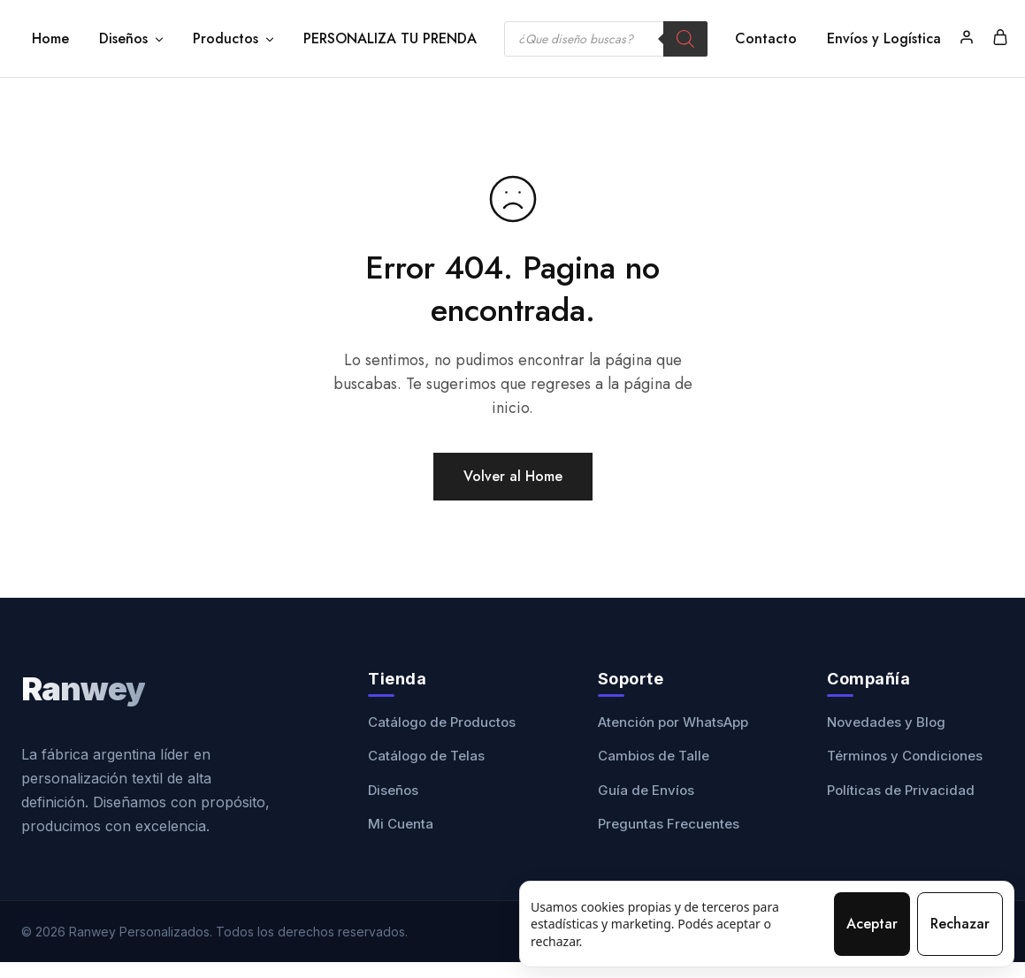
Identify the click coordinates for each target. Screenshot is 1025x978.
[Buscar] (685, 39)
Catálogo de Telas (426, 755)
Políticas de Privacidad (901, 790)
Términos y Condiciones (905, 755)
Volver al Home (512, 476)
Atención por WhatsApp (673, 722)
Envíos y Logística (884, 39)
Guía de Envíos (646, 790)
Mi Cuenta (400, 823)
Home (50, 39)
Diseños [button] (132, 39)
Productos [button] (234, 39)
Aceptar (872, 923)
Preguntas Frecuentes (668, 823)
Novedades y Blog (886, 722)
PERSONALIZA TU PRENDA (390, 39)
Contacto (766, 39)
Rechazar (960, 923)
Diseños (393, 790)
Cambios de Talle (653, 755)
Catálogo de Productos (442, 722)
